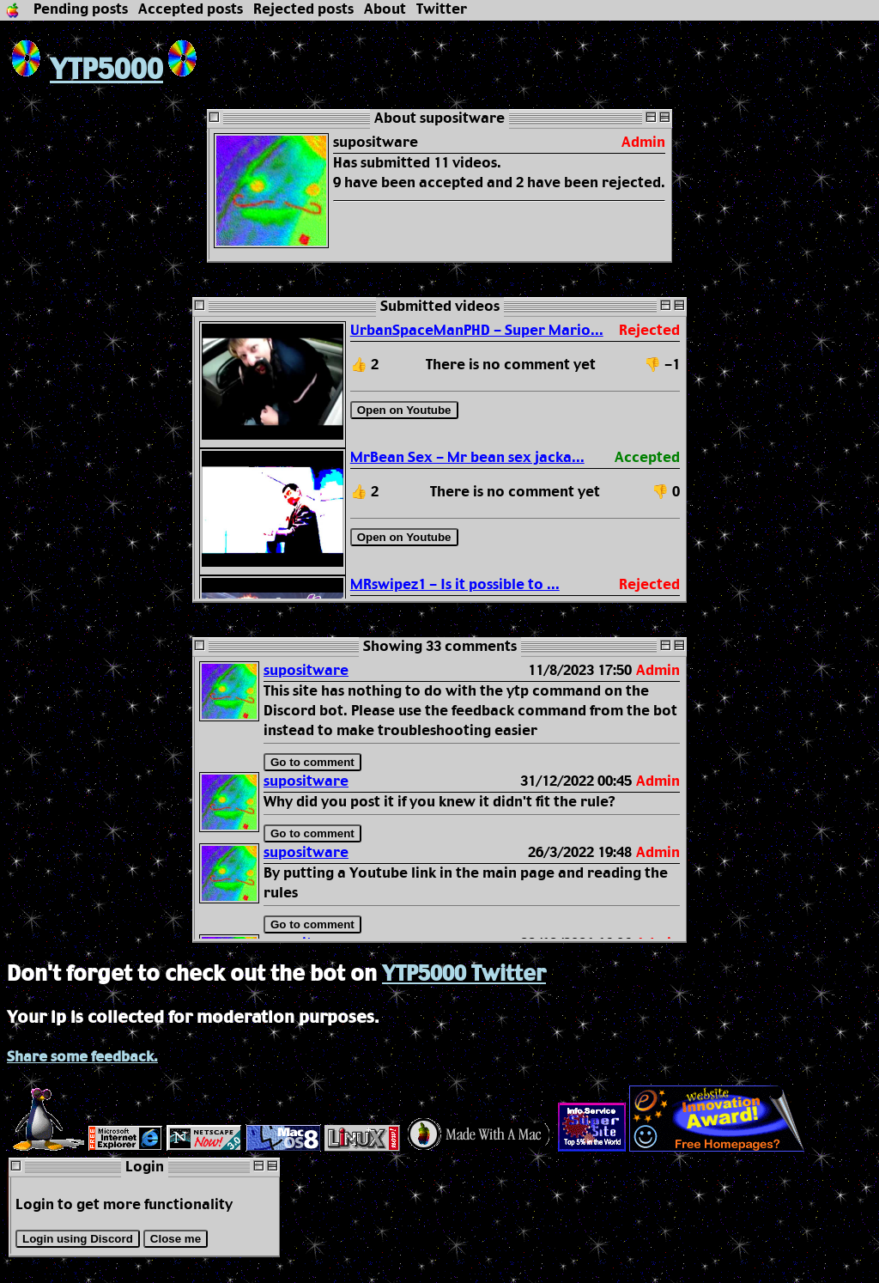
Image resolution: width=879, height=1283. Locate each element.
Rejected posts (303, 10)
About (385, 10)
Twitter (441, 10)
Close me (175, 1238)
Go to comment (312, 762)
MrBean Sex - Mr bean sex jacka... (467, 458)
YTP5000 (85, 71)
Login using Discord (77, 1238)
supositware (306, 671)
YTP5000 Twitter (464, 974)
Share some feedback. (82, 1057)
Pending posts (80, 10)
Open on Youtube (404, 410)
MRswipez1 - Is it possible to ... (455, 585)
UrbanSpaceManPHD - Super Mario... (476, 331)
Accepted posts (190, 10)
